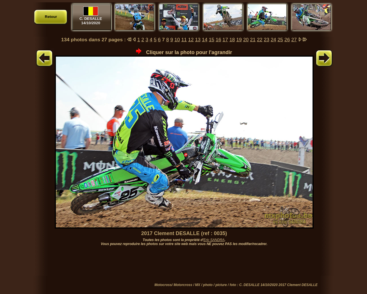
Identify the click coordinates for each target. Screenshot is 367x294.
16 (218, 39)
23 (266, 39)
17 (225, 39)
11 (184, 39)
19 (239, 39)
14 (204, 39)
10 (177, 39)
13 (197, 39)
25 (280, 39)
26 (287, 39)
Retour (51, 17)
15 (211, 39)
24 (273, 39)
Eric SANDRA (213, 240)
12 (191, 39)
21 (253, 39)
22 (259, 39)
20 (246, 39)
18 (232, 39)
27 (294, 39)
